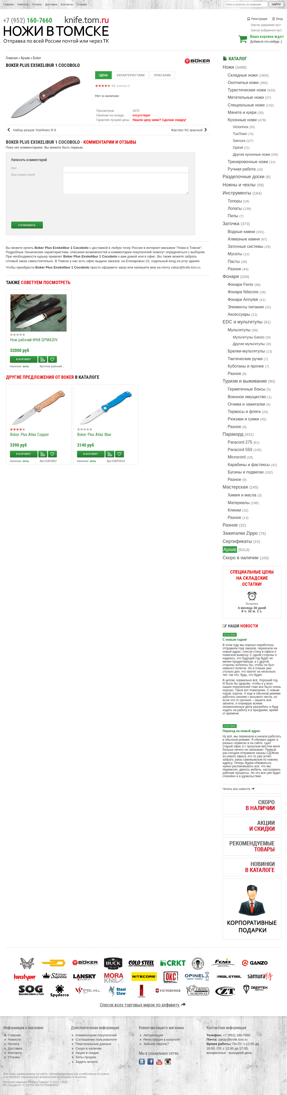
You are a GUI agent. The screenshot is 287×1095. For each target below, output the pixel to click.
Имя (14, 167)
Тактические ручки (245, 359)
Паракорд (233, 434)
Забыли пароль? (154, 1044)
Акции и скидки (85, 1053)
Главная (8, 4)
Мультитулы (239, 330)
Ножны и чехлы (239, 184)
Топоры (235, 201)
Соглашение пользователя (94, 1039)
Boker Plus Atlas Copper (29, 434)
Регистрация (257, 19)
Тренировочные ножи (248, 162)
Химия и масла (242, 495)
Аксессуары (239, 314)
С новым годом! (235, 639)
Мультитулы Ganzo (249, 337)
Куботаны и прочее (246, 366)
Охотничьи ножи (243, 82)
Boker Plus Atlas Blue (94, 434)
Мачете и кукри (242, 112)
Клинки (234, 510)
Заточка (231, 223)
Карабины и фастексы (249, 465)
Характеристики (131, 75)
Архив (229, 549)
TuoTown (240, 134)
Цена (103, 75)
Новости (22, 4)
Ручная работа (242, 169)
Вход (277, 19)
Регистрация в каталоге (159, 1039)
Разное (234, 269)
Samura (239, 141)
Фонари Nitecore (243, 292)
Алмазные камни (244, 239)
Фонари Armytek (243, 299)
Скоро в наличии (241, 557)
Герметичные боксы (247, 389)
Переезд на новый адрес (241, 731)
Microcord (237, 457)
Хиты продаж (83, 1057)
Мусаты (235, 254)
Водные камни (241, 231)
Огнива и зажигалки (246, 404)
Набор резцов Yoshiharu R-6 (31, 130)
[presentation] (150, 208)
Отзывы (82, 4)
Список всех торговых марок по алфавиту (143, 1004)
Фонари (231, 276)
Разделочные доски (244, 176)
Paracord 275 (240, 442)
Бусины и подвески (246, 472)
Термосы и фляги (244, 411)
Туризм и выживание (245, 381)
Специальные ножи (246, 105)
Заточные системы (245, 246)
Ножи (228, 67)
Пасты (234, 261)
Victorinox (240, 127)
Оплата (37, 4)
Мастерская (235, 487)
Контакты (67, 4)
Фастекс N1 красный (190, 130)
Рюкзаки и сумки (243, 419)
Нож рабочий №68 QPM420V (34, 339)
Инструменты (237, 193)
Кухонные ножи (242, 120)
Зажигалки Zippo (240, 533)
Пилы (233, 216)
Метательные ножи (246, 97)
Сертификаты (237, 541)
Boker (37, 58)
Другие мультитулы (249, 344)
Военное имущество (247, 397)
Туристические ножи (247, 90)
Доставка (51, 4)
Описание (162, 75)
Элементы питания (246, 307)
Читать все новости (239, 789)
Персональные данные (91, 1044)
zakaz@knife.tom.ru (185, 267)
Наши (240, 626)
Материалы (239, 503)
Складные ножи (243, 75)
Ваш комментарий (23, 174)
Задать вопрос (84, 1062)
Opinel (238, 147)
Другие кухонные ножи (251, 154)
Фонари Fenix (240, 284)
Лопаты (235, 208)
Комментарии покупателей (94, 1035)
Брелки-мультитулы (246, 351)
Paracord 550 (240, 449)
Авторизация (151, 1035)
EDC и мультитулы (243, 321)
